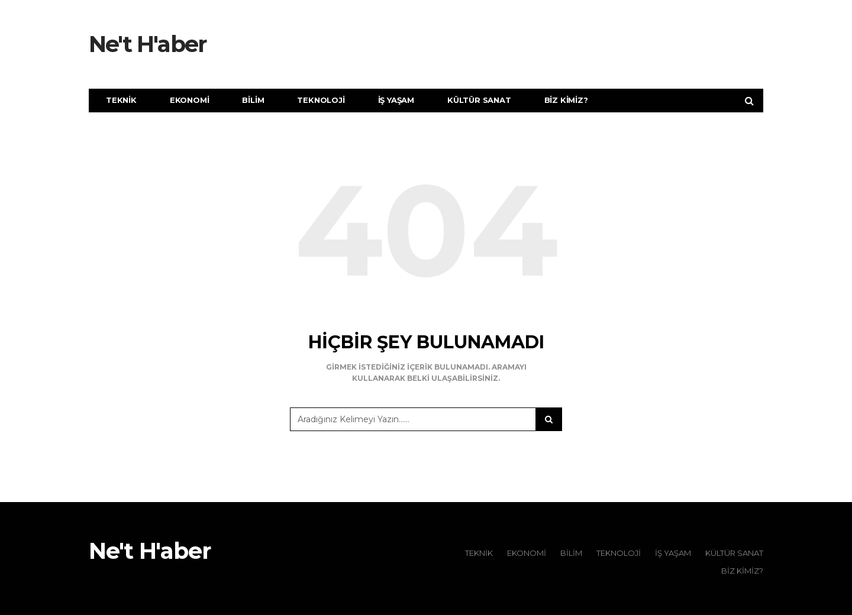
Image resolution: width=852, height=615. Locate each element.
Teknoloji (320, 100)
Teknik (121, 100)
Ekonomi (189, 100)
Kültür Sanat (479, 100)
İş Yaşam (396, 100)
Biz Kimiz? (566, 100)
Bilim (253, 100)
